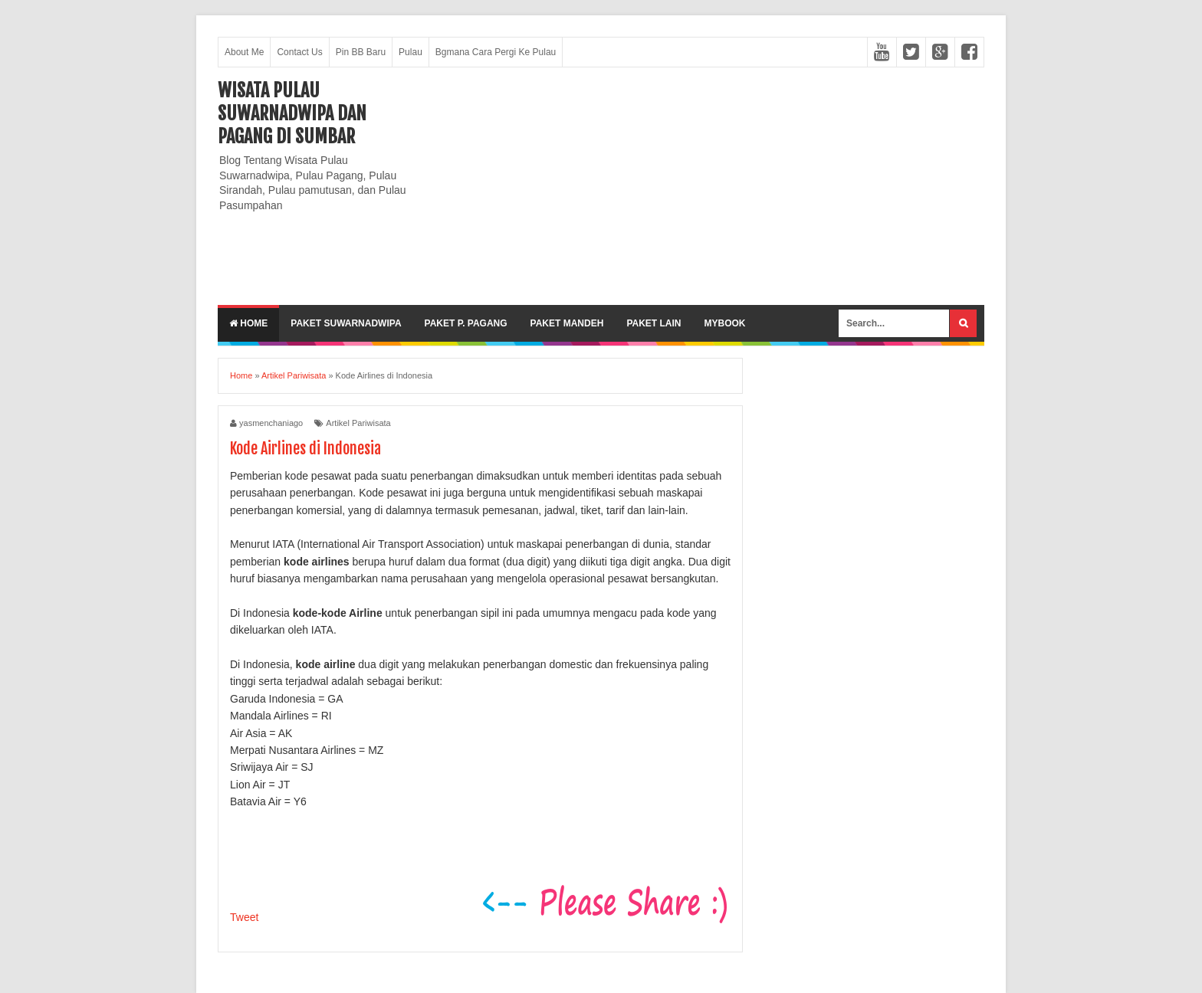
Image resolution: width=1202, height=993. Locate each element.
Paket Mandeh (567, 323)
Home (248, 323)
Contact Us (299, 52)
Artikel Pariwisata (358, 423)
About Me (244, 52)
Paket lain (653, 323)
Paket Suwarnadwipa (346, 323)
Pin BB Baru (361, 52)
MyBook (724, 323)
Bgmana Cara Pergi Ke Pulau (495, 52)
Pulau (410, 52)
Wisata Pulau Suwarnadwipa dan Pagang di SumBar (292, 113)
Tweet (244, 917)
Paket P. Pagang (466, 323)
